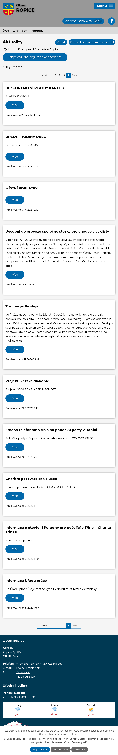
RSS (61, 42)
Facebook (23, 672)
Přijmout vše (40, 749)
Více (15, 105)
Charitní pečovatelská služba (31, 479)
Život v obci (20, 30)
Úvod (5, 30)
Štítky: (7, 67)
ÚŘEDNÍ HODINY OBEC (25, 137)
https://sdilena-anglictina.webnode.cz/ (35, 57)
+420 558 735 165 (27, 664)
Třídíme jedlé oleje (21, 306)
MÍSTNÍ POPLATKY (21, 188)
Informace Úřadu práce (26, 581)
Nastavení (80, 749)
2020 (19, 67)
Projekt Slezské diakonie (27, 381)
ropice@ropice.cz (28, 668)
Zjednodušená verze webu (83, 21)
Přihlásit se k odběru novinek (92, 42)
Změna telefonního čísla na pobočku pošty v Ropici (51, 430)
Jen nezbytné (61, 749)
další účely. (75, 734)
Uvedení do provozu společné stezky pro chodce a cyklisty (57, 231)
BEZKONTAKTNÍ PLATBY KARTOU (34, 88)
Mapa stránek (25, 677)
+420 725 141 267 (51, 664)
